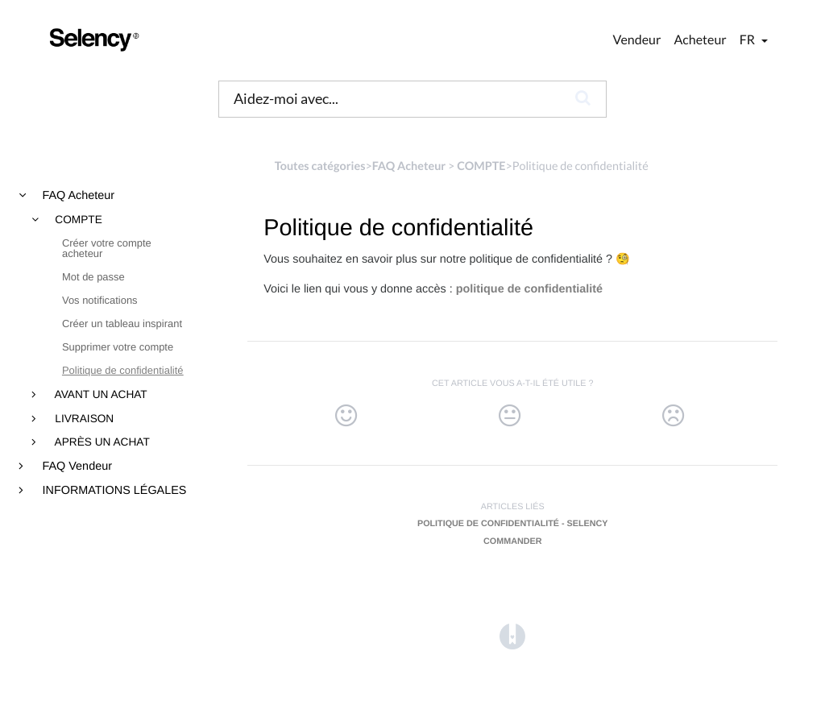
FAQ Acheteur (77, 195)
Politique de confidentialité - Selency (512, 524)
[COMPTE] (481, 166)
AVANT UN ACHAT (99, 394)
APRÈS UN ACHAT (101, 442)
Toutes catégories (320, 166)
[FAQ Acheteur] (409, 166)
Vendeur (637, 40)
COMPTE (77, 220)
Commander (512, 541)
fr (748, 40)
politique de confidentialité (529, 289)
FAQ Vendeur (75, 466)
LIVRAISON (83, 419)
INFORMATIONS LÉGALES (113, 490)
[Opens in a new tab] (512, 636)
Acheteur (700, 40)
